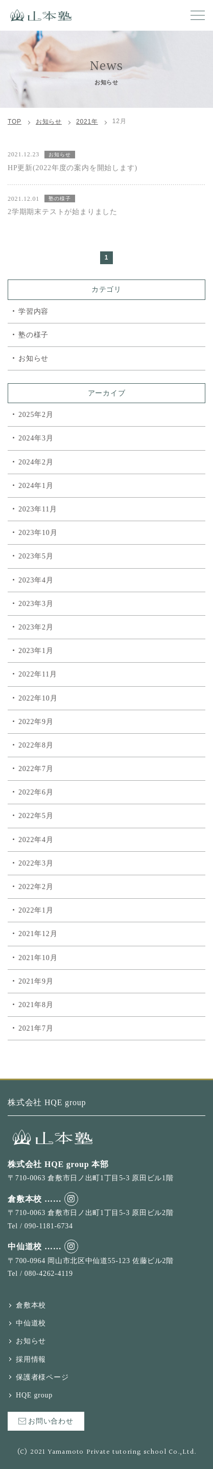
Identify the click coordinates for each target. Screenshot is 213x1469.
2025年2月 (36, 414)
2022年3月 (36, 863)
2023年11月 (37, 509)
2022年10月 (37, 698)
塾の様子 (33, 335)
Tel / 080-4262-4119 (40, 1273)
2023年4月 (36, 580)
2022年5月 (36, 816)
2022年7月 (36, 769)
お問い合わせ (46, 1421)
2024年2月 (36, 462)
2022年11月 (37, 674)
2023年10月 (37, 533)
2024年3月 (36, 438)
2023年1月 (36, 651)
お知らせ (33, 358)
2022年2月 (36, 887)
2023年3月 (36, 604)
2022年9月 (36, 722)
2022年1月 (36, 910)
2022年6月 (36, 792)
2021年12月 (37, 934)
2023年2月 (36, 627)
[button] (197, 15)
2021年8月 (36, 1005)
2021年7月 (36, 1028)
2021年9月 (36, 981)
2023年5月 (36, 556)
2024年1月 (36, 485)
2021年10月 (37, 958)
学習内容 (33, 311)
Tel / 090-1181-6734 (40, 1226)
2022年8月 (36, 745)
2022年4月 (36, 840)
